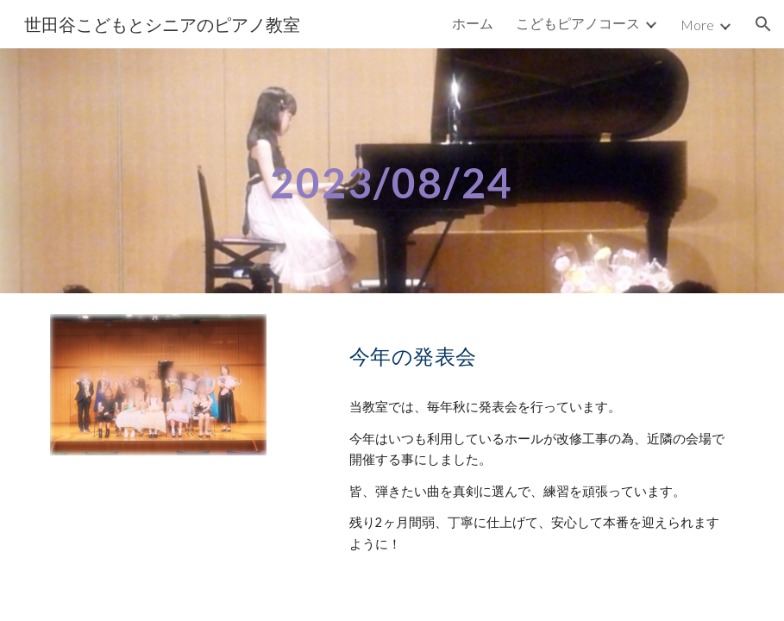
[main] (392, 170)
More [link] (697, 24)
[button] (763, 24)
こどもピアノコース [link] (578, 23)
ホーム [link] (472, 23)
